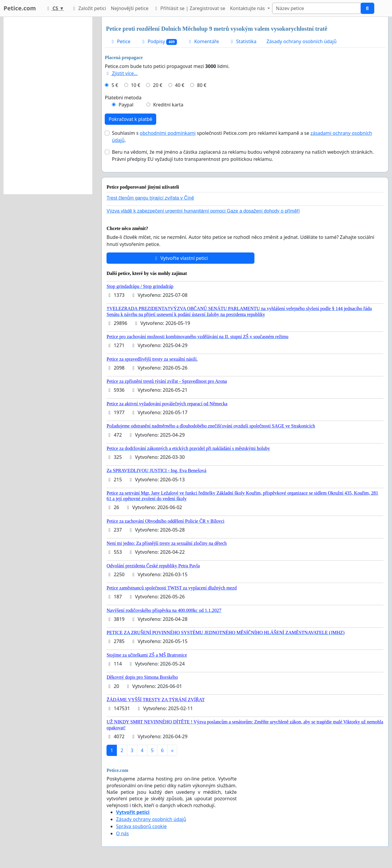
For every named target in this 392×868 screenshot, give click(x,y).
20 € (157, 85)
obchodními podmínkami (168, 133)
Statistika (243, 41)
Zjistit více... (121, 73)
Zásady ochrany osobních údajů (302, 41)
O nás (122, 833)
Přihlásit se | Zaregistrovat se (189, 8)
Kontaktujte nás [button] (248, 8)
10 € (135, 85)
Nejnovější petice (130, 8)
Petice (120, 41)
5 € (115, 85)
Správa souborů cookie (141, 826)
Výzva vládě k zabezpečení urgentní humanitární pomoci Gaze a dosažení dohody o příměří (203, 210)
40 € (180, 85)
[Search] (316, 8)
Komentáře (203, 41)
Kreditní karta (168, 104)
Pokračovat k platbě (130, 119)
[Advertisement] (48, 105)
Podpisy (159, 41)
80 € (202, 85)
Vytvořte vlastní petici (180, 258)
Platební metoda (123, 97)
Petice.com (20, 8)
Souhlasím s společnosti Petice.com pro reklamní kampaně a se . (242, 136)
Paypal (126, 104)
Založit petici (88, 8)
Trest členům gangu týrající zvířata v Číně (150, 197)
